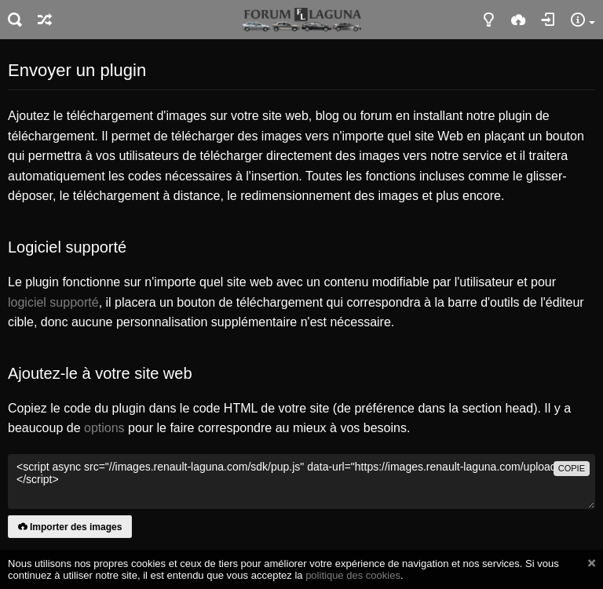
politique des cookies (352, 575)
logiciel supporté (53, 302)
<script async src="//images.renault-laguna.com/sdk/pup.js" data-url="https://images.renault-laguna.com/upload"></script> (301, 481)
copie (571, 468)
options (104, 427)
